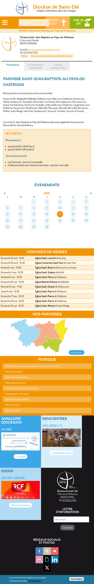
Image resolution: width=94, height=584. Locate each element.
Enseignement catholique (17, 393)
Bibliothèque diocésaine (16, 377)
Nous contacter (12, 410)
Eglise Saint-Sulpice (45, 272)
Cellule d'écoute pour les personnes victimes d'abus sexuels (32, 366)
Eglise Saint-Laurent (45, 258)
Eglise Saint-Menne (44, 305)
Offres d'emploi (12, 404)
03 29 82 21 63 (69, 500)
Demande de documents (16, 399)
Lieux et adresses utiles (58, 66)
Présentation (15, 66)
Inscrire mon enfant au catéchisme (21, 388)
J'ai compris (76, 580)
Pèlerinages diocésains (15, 382)
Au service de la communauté (35, 66)
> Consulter (20, 456)
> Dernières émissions (61, 452)
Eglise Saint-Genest (45, 286)
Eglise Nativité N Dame (46, 281)
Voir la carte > (76, 352)
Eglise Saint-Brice (44, 267)
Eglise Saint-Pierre (44, 277)
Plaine (24, 56)
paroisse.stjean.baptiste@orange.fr (44, 49)
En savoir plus (34, 581)
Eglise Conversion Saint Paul (49, 262)
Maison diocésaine (13, 371)
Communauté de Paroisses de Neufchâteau (51, 56)
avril (46, 193)
